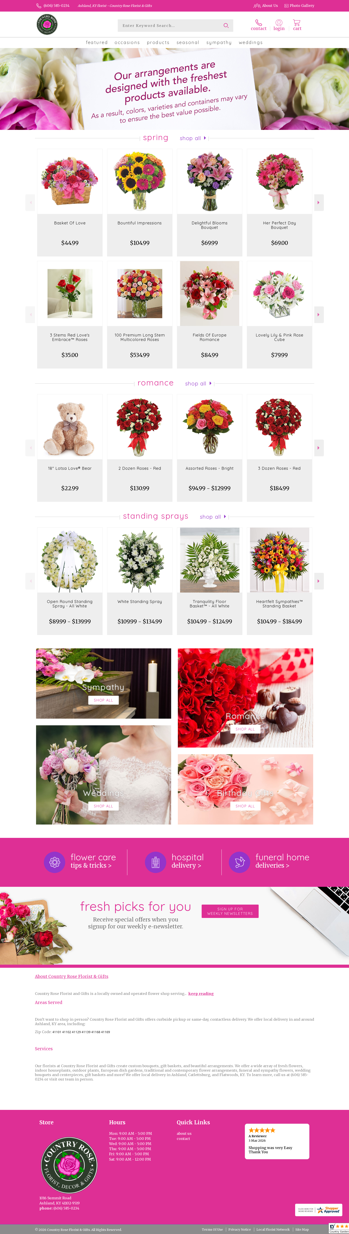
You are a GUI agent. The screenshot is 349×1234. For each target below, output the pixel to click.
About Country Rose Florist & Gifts (71, 976)
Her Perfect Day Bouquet (279, 225)
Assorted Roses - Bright (210, 468)
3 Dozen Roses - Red (279, 468)
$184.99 (279, 488)
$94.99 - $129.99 (210, 488)
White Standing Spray (140, 601)
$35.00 (69, 355)
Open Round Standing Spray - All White (70, 604)
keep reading (201, 993)
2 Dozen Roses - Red (139, 468)
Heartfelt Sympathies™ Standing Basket (279, 604)
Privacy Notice (239, 1230)
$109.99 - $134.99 (140, 621)
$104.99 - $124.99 (209, 621)
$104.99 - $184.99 (279, 621)
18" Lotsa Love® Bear (70, 468)
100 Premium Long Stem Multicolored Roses (140, 337)
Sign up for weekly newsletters (230, 911)
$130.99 (139, 488)
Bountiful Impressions (140, 223)
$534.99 (140, 355)
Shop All (190, 138)
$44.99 (70, 243)
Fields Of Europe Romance (210, 337)
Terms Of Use (212, 1230)
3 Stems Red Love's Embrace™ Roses (70, 337)
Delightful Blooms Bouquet (210, 225)
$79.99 (279, 355)
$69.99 (209, 243)
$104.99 (140, 243)
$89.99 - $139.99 (70, 621)
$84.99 (209, 355)
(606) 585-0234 (56, 5)
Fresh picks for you (135, 914)
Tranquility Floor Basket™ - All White (209, 604)
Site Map (302, 1230)
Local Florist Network (273, 1230)
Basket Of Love (70, 223)
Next (319, 202)
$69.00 (279, 243)
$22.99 (70, 488)
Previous (30, 202)
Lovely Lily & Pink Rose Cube (279, 337)
